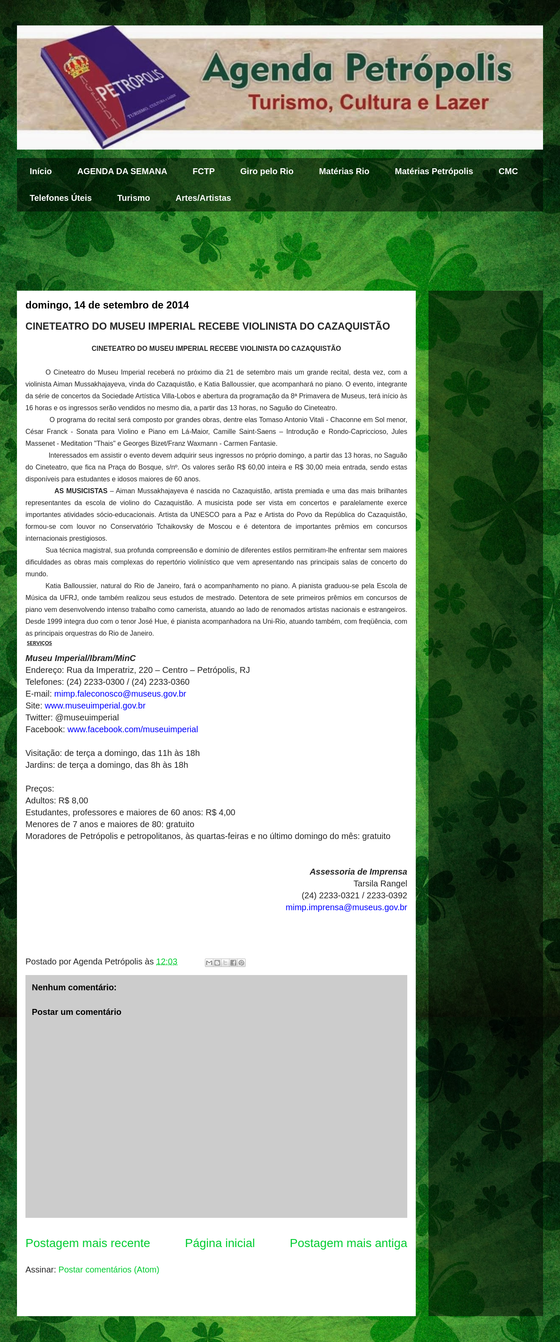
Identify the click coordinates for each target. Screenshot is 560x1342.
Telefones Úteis (61, 198)
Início (41, 171)
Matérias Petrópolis (434, 171)
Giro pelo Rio (267, 171)
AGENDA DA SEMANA (122, 171)
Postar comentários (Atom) (109, 1269)
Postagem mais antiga (348, 1243)
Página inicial (220, 1243)
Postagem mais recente (87, 1243)
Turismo (133, 198)
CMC (508, 171)
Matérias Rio (344, 171)
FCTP (204, 171)
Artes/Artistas (203, 198)
